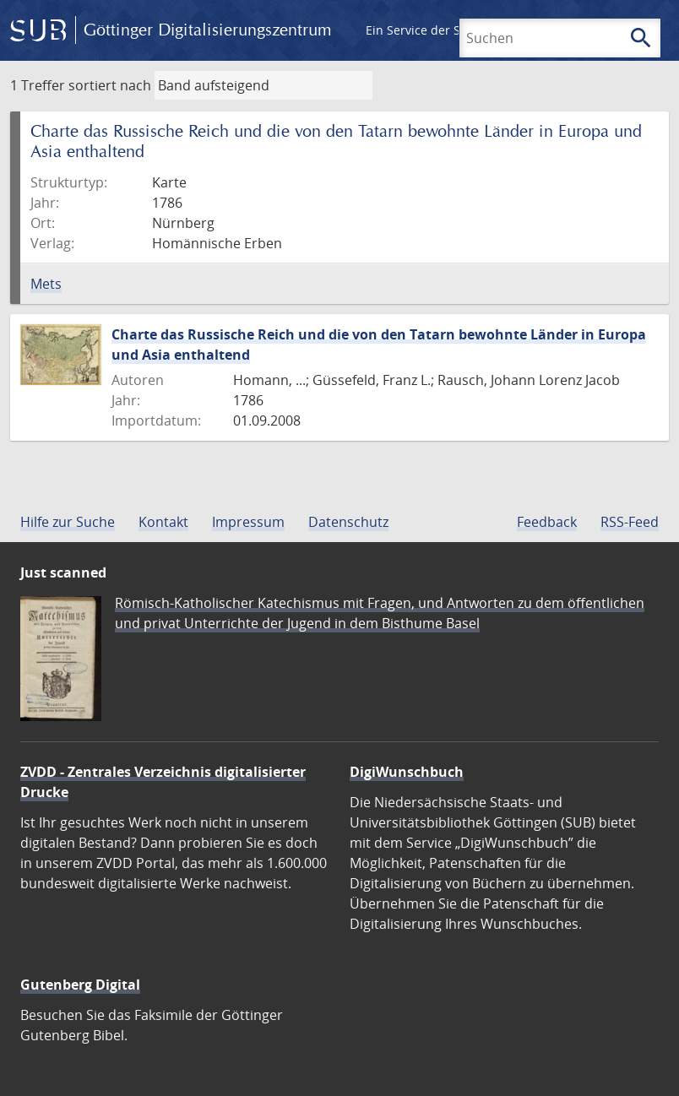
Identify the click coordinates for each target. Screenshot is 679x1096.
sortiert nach (109, 85)
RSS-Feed (629, 522)
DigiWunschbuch (407, 771)
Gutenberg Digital (80, 984)
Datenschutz (348, 522)
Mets (46, 283)
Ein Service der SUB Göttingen (450, 30)
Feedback (547, 522)
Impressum (248, 522)
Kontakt (163, 522)
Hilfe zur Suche (67, 522)
